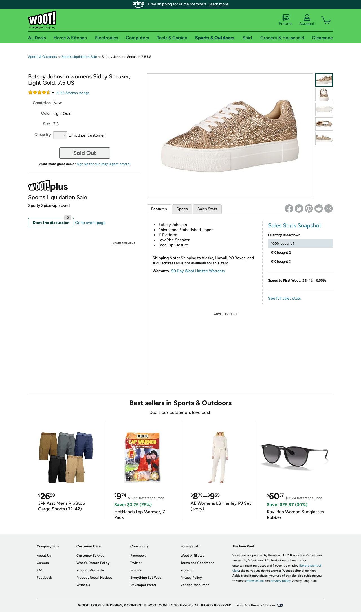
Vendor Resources (194, 585)
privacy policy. (280, 581)
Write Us (83, 585)
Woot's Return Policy (92, 563)
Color (46, 113)
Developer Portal (143, 585)
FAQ (40, 570)
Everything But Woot (146, 578)
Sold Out (84, 153)
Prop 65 (186, 570)
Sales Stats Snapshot (295, 225)
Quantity (42, 135)
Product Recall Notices (94, 578)
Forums (285, 20)
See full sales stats (284, 298)
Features (159, 209)
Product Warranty (90, 570)
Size (47, 124)
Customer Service (90, 556)
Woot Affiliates (192, 556)
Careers (43, 563)
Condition (42, 102)
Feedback (44, 578)
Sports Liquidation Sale (79, 57)
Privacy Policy (191, 578)
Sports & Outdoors (42, 57)
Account (306, 20)
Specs (182, 209)
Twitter (136, 563)
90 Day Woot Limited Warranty (198, 271)
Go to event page (90, 222)
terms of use (255, 581)
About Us (44, 556)
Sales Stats (207, 209)
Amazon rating (72, 93)
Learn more (218, 4)
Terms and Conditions (197, 563)
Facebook (138, 556)
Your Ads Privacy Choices (256, 605)
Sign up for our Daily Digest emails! (104, 164)
